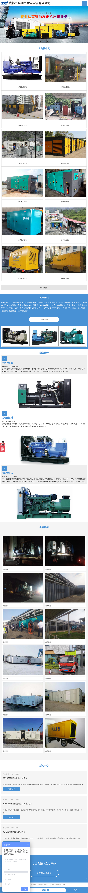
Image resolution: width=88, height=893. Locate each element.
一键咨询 (44, 890)
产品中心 (77, 890)
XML (64, 884)
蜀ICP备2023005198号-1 (56, 884)
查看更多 (44, 288)
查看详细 (44, 319)
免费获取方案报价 (44, 873)
